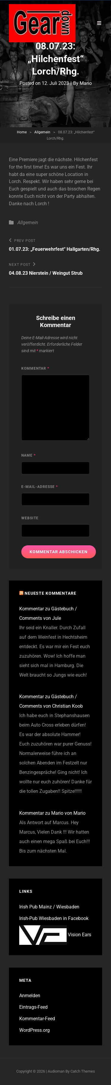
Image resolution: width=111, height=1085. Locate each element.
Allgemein (42, 132)
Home (22, 132)
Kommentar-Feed (37, 1018)
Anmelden (29, 995)
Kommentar (35, 368)
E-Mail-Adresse (39, 487)
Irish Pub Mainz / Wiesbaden (49, 907)
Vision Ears (55, 934)
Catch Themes (82, 1071)
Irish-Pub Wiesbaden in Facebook (54, 918)
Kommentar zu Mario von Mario (52, 813)
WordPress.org (34, 1030)
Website (29, 518)
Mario (86, 83)
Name (28, 455)
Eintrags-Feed (33, 1007)
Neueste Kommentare (50, 593)
